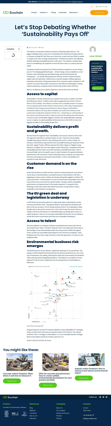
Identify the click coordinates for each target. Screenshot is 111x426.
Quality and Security (62, 413)
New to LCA (33, 416)
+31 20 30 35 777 (88, 415)
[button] (19, 49)
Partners (59, 416)
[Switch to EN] (91, 6)
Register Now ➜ (77, 2)
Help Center (87, 410)
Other (42, 47)
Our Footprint (60, 410)
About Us (59, 408)
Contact (85, 408)
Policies (58, 418)
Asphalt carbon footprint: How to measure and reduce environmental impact (91, 370)
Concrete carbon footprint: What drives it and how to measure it (18, 374)
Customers (33, 413)
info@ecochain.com (90, 419)
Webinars (33, 410)
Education (33, 418)
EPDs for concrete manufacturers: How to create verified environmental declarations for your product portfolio (55, 376)
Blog (31, 408)
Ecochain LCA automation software (14, 407)
